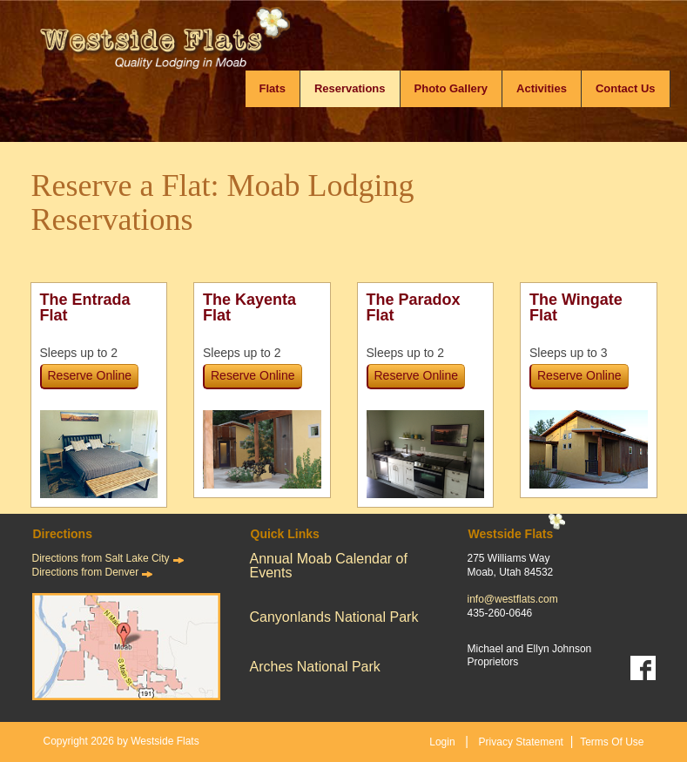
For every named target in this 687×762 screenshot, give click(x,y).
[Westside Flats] (187, 48)
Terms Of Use (611, 742)
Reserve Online (90, 375)
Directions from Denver (85, 572)
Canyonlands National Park (334, 617)
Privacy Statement (521, 742)
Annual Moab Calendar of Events (328, 565)
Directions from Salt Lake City (101, 558)
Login (442, 742)
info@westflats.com (513, 599)
